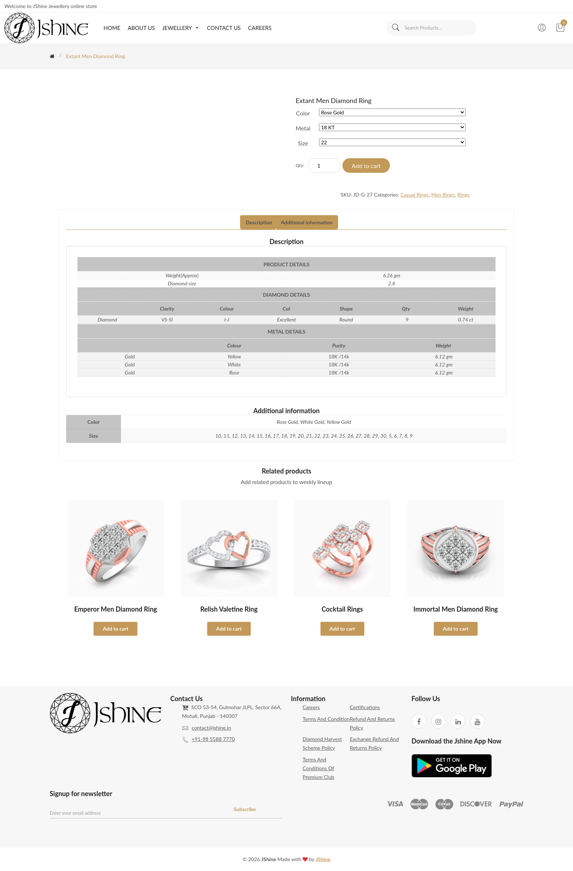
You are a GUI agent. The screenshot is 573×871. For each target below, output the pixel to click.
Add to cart (366, 165)
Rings (463, 194)
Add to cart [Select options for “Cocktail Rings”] (342, 628)
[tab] (259, 222)
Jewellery (181, 27)
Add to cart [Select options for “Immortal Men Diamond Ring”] (455, 628)
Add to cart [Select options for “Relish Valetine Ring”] (229, 628)
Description (259, 222)
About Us (141, 27)
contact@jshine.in (211, 727)
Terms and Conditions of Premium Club (318, 768)
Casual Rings (415, 194)
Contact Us (223, 27)
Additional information (307, 222)
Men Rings (443, 194)
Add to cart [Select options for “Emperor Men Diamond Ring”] (115, 628)
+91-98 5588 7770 (213, 739)
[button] (196, 27)
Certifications (365, 707)
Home (111, 27)
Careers (260, 27)
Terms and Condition (326, 719)
